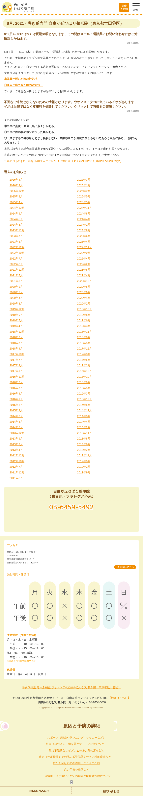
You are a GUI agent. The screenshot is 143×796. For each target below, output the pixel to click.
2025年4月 (16, 202)
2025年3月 (83, 202)
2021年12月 (17, 269)
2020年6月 (83, 292)
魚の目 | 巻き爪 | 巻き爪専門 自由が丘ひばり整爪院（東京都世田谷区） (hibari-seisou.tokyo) (64, 161)
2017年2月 (83, 365)
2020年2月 (83, 303)
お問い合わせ (110, 791)
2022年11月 (84, 247)
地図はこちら (125, 567)
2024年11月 (84, 207)
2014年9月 (16, 416)
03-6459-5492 (39, 791)
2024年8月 (83, 213)
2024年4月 (83, 219)
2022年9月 (83, 252)
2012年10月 (17, 461)
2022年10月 (17, 252)
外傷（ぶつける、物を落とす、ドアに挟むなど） (76, 743)
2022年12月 (17, 247)
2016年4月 (16, 393)
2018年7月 (16, 343)
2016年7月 (16, 388)
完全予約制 (124, 7)
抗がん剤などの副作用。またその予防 (76, 763)
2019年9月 (16, 314)
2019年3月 (83, 326)
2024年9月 (16, 213)
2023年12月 (17, 230)
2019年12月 (17, 309)
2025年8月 (16, 196)
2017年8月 (83, 354)
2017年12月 (84, 348)
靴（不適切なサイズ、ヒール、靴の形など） (76, 750)
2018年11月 (84, 331)
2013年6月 (83, 444)
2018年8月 (83, 337)
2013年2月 (83, 449)
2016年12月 (84, 371)
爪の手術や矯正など (76, 769)
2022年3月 (16, 264)
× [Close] (71, 782)
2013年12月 (17, 433)
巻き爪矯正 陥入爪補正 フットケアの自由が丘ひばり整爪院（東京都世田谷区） (71, 687)
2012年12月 (17, 455)
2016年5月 (83, 388)
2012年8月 (83, 461)
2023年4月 (83, 241)
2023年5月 (16, 241)
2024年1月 (83, 224)
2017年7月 (16, 359)
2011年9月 (83, 472)
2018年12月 (17, 331)
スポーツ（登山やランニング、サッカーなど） (76, 737)
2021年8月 (83, 269)
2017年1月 (16, 371)
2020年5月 (16, 297)
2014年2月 (83, 427)
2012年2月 (83, 466)
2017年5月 (83, 359)
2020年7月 (16, 292)
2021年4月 (83, 275)
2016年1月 (16, 399)
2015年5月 (83, 404)
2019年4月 (16, 326)
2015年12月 (84, 399)
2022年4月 (83, 258)
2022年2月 (83, 264)
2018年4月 (16, 348)
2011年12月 (17, 472)
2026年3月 (83, 179)
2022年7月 (16, 258)
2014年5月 (16, 421)
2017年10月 (17, 354)
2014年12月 (84, 410)
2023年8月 (83, 230)
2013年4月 (16, 449)
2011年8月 (16, 478)
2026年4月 (16, 179)
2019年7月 (16, 320)
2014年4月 (83, 421)
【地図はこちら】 (119, 697)
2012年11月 (84, 455)
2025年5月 (83, 196)
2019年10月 (84, 309)
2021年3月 (16, 281)
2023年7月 (16, 236)
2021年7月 (16, 275)
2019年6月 (83, 320)
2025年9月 (83, 191)
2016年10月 (84, 376)
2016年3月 (83, 393)
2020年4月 (83, 297)
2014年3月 (16, 427)
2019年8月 (83, 314)
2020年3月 (16, 303)
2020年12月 (84, 281)
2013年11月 (84, 433)
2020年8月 (83, 286)
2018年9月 (16, 337)
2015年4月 (16, 410)
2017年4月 (16, 365)
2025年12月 (17, 191)
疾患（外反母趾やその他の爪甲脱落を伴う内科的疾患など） (76, 756)
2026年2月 (16, 185)
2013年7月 (16, 444)
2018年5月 (83, 343)
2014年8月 (83, 416)
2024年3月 (16, 224)
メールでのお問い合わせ (72, 521)
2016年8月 (83, 382)
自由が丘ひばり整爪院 (18, 7)
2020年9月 (16, 286)
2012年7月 (16, 466)
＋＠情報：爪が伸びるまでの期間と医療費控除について (76, 776)
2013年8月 (83, 438)
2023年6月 (83, 236)
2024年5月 (16, 219)
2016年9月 (16, 382)
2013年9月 (16, 438)
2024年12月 (17, 207)
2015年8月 (16, 404)
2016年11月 (17, 376)
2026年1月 (83, 185)
